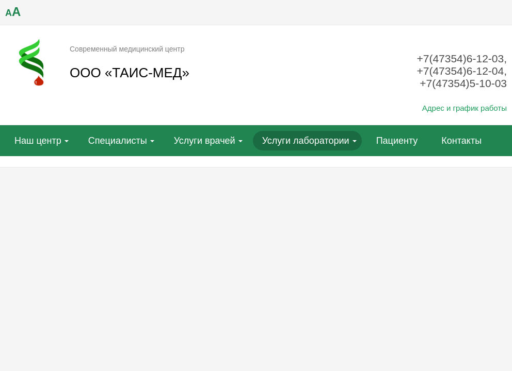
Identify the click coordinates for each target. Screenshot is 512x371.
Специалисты (117, 141)
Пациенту (397, 141)
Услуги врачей (204, 141)
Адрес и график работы (464, 108)
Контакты (461, 141)
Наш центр (37, 141)
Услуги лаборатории (305, 141)
